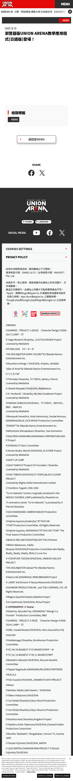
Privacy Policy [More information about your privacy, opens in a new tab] (31, 772)
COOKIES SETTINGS (9, 776)
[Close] (70, 759)
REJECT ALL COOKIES (62, 776)
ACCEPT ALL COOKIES (45, 776)
